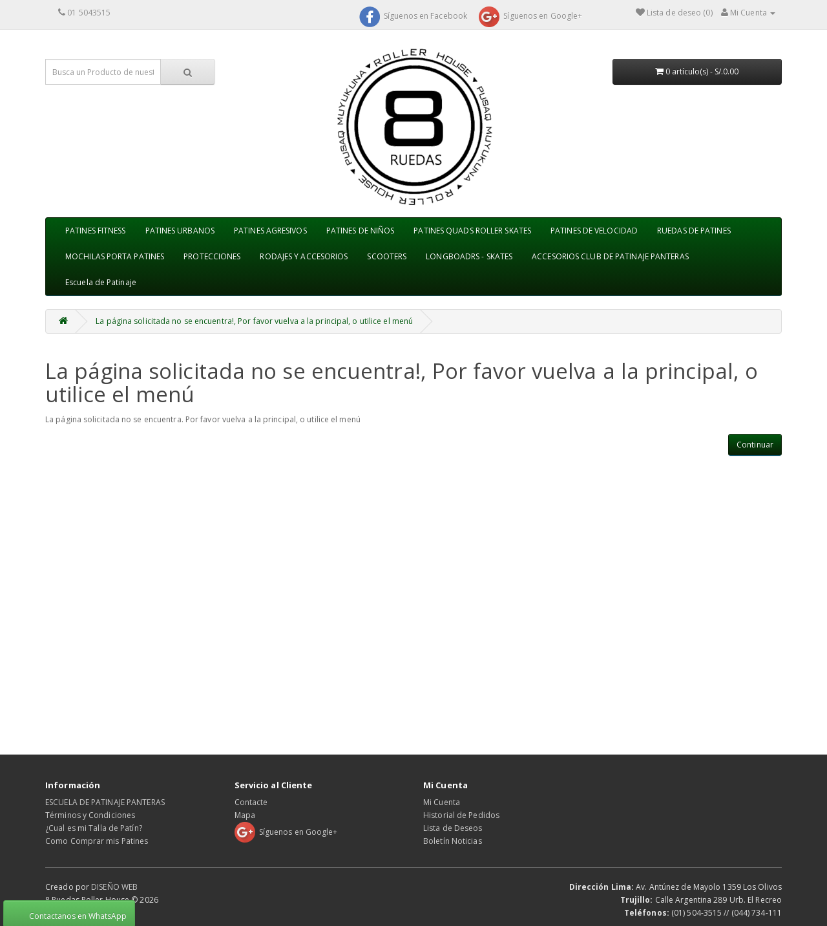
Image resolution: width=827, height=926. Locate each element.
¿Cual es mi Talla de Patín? (93, 828)
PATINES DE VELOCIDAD (594, 230)
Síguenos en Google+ (530, 15)
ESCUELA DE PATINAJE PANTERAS (105, 802)
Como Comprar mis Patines (96, 840)
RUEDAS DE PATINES (694, 230)
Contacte (251, 802)
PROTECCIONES (211, 256)
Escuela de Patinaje (100, 282)
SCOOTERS (386, 256)
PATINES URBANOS (180, 230)
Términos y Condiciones (90, 815)
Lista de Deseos (453, 828)
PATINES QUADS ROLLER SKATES (472, 230)
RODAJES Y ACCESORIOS (304, 256)
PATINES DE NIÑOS (360, 230)
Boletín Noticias (452, 840)
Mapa (245, 815)
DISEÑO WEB (114, 886)
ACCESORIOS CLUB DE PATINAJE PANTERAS (610, 256)
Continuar (755, 444)
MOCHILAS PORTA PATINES (114, 256)
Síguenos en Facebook (413, 15)
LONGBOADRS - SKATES (469, 256)
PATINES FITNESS (95, 230)
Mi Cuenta (441, 802)
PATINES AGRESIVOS (270, 230)
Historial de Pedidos (461, 815)
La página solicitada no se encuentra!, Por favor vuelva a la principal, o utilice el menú (254, 321)
